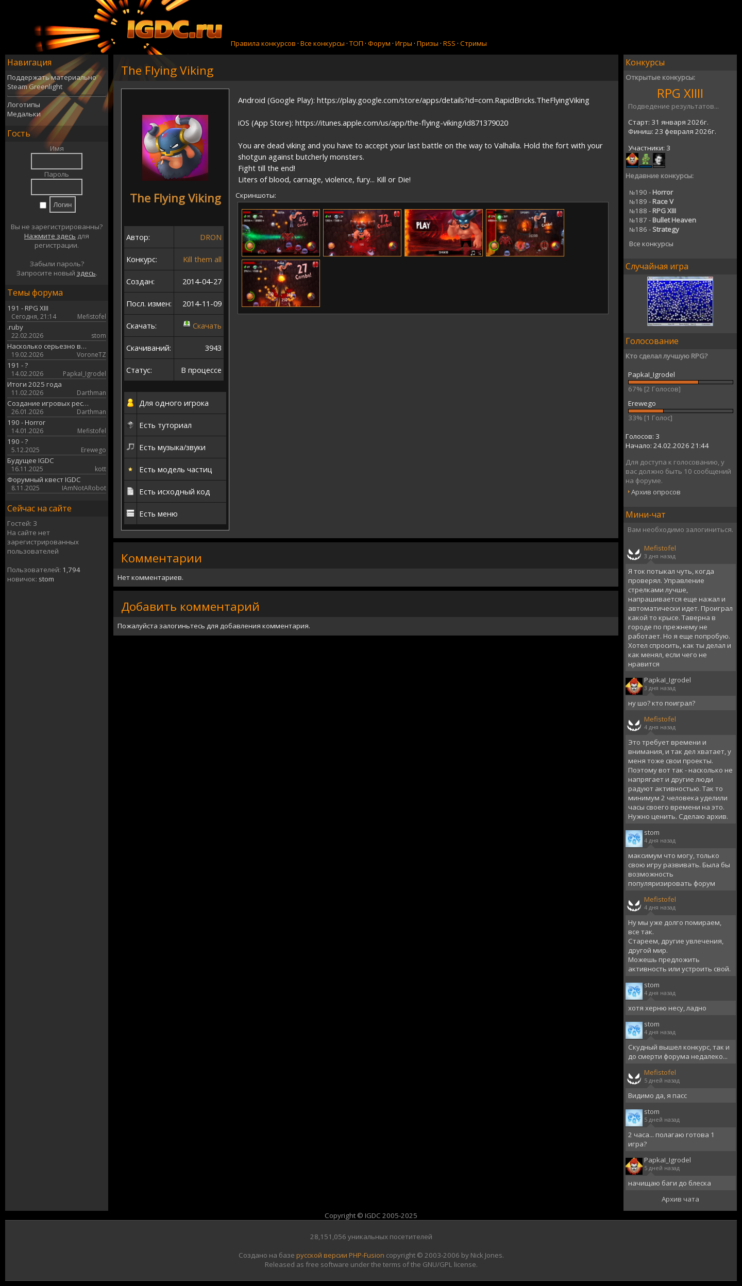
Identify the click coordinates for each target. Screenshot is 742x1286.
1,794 (71, 569)
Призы (428, 43)
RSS (449, 43)
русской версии (321, 1255)
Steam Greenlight (34, 86)
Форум (379, 43)
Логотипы (23, 104)
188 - (652, 210)
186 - (654, 229)
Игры (403, 43)
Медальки (24, 113)
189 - (651, 201)
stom (46, 579)
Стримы (473, 43)
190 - (651, 192)
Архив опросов (656, 491)
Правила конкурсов (263, 43)
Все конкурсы (322, 43)
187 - (662, 220)
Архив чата (680, 1199)
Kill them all (202, 259)
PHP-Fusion (366, 1255)
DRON (211, 237)
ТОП (356, 43)
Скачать (207, 325)
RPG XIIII (680, 92)
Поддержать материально (51, 77)
